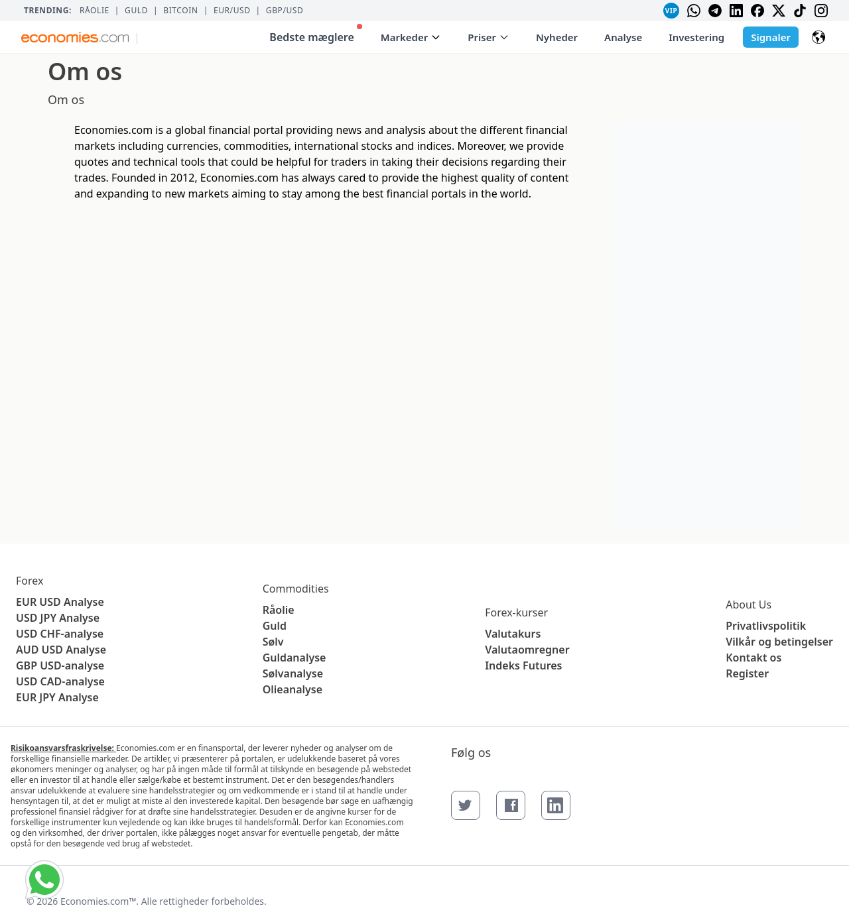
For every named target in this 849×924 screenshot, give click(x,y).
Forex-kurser (516, 612)
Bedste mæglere (315, 34)
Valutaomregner (527, 649)
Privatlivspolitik (766, 625)
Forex (29, 580)
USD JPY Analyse (57, 617)
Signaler (771, 37)
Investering (696, 37)
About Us (748, 604)
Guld (136, 10)
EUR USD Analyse (60, 602)
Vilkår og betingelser (779, 641)
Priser (488, 37)
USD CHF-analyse (59, 633)
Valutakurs (513, 633)
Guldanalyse (294, 657)
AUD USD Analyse (61, 649)
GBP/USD (285, 10)
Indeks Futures (523, 665)
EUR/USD (232, 10)
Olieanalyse (292, 689)
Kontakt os (753, 657)
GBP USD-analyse (60, 665)
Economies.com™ (98, 901)
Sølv (273, 641)
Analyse (623, 37)
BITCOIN (180, 10)
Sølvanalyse (293, 673)
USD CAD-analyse (60, 681)
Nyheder (557, 37)
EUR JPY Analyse (57, 697)
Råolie (94, 10)
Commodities (296, 588)
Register (747, 673)
